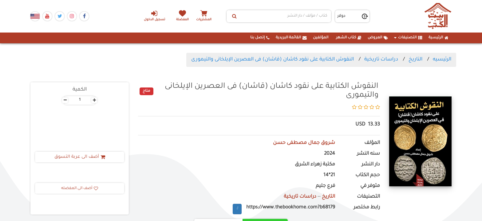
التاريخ (415, 59)
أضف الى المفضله (79, 188)
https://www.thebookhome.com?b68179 (290, 207)
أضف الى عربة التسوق (79, 157)
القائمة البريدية (291, 38)
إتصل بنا (260, 38)
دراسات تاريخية (381, 59)
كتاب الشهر (349, 38)
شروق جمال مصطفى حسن (304, 143)
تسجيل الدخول (154, 15)
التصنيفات (408, 38)
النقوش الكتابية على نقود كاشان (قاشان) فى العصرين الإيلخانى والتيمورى (272, 59)
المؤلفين (320, 38)
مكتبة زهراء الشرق (315, 164)
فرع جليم (325, 186)
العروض (378, 38)
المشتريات (203, 19)
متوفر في (370, 186)
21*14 (329, 175)
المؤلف (372, 143)
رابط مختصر (367, 207)
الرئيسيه (442, 59)
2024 (329, 154)
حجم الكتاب (367, 175)
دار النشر (371, 164)
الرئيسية (438, 38)
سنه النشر (368, 154)
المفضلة (182, 19)
